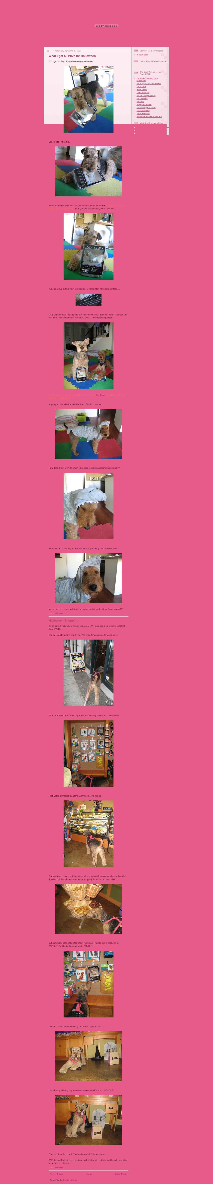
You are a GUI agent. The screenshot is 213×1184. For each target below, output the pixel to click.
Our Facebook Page (146, 130)
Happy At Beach (144, 104)
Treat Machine (143, 110)
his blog (100, 395)
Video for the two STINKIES (149, 116)
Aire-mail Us (142, 133)
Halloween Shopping (63, 620)
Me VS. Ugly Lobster (146, 95)
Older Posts (121, 1174)
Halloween (59, 613)
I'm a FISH (141, 86)
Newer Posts (56, 1174)
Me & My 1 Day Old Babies (149, 83)
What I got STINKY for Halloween (72, 56)
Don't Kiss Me (143, 92)
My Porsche (142, 98)
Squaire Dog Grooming (147, 127)
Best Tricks (142, 89)
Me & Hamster (143, 113)
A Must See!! (142, 55)
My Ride (140, 101)
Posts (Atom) (70, 1180)
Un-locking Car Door (146, 107)
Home (89, 1174)
